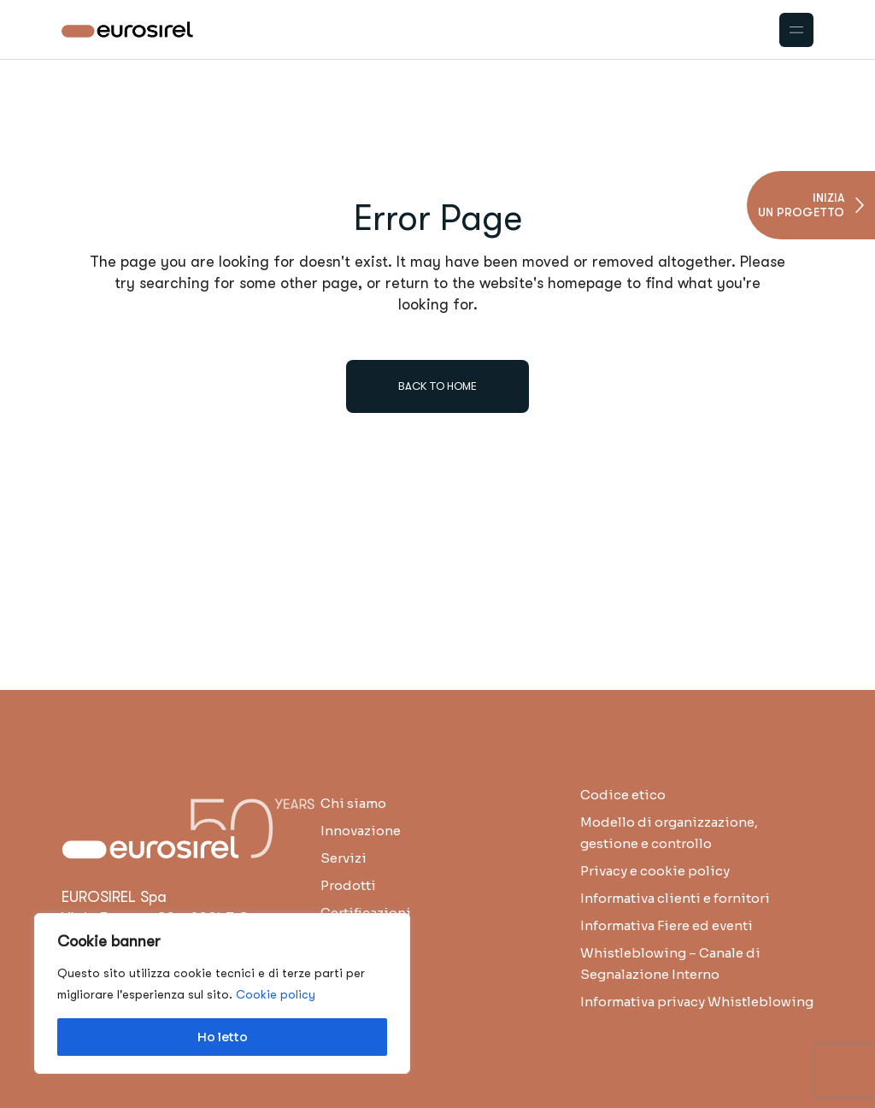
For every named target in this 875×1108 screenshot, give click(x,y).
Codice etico (623, 795)
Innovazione (360, 830)
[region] (222, 993)
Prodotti (348, 885)
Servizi (343, 858)
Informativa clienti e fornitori (675, 898)
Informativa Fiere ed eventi (666, 925)
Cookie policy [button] (275, 994)
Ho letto (222, 1037)
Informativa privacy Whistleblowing (696, 1001)
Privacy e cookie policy (655, 871)
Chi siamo (353, 803)
